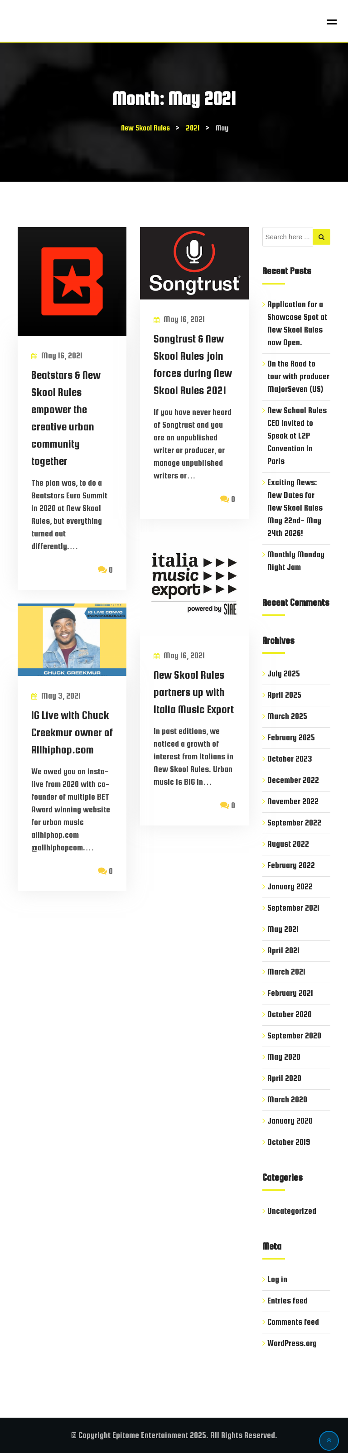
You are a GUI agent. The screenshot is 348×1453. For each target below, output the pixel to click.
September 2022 (294, 822)
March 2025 (287, 716)
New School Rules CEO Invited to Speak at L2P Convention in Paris (297, 435)
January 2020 (290, 1120)
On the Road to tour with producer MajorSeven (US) (298, 376)
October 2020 (289, 1014)
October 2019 (288, 1142)
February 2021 (290, 993)
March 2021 (286, 971)
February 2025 (291, 737)
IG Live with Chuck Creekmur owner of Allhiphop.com (72, 732)
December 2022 (293, 780)
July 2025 (283, 673)
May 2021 (283, 929)
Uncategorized (291, 1211)
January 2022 (290, 886)
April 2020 (284, 1078)
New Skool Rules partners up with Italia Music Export (194, 692)
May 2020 (283, 1057)
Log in (277, 1279)
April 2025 (284, 695)
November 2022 (293, 801)
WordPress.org (292, 1343)
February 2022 (291, 865)
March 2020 (287, 1099)
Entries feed (287, 1300)
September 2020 (294, 1035)
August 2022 (288, 844)
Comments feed (293, 1322)
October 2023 (289, 758)
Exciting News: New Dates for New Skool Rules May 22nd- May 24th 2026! (295, 508)
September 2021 (293, 907)
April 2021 (283, 950)
